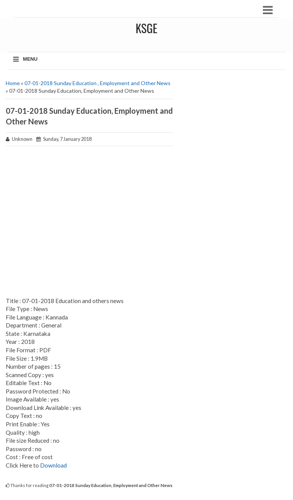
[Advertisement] (89, 222)
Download (53, 465)
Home (13, 83)
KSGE (146, 28)
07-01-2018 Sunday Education (60, 83)
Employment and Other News (135, 83)
